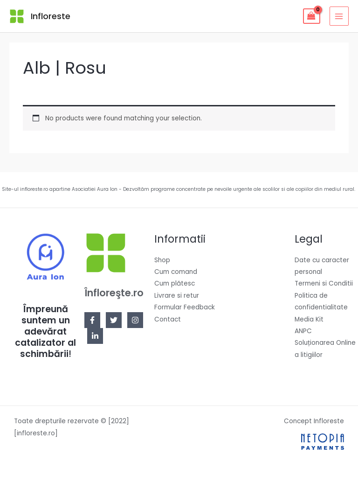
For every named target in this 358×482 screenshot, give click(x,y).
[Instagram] (135, 320)
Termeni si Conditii (324, 283)
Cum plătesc (174, 283)
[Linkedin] (95, 336)
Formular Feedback (184, 307)
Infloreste (50, 16)
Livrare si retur (176, 295)
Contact (167, 319)
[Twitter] (114, 320)
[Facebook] (92, 320)
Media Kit (309, 319)
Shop (162, 260)
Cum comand (175, 271)
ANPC (303, 331)
